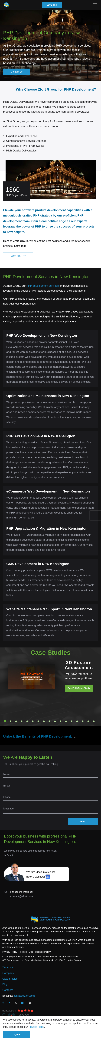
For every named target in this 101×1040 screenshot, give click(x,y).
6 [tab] (32, 721)
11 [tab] (60, 721)
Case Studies (9, 978)
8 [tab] (44, 721)
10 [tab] (55, 721)
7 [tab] (38, 721)
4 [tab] (21, 721)
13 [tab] (71, 721)
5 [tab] (27, 721)
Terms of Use (26, 951)
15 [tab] (82, 721)
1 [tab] (5, 721)
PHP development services (42, 285)
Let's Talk (52, 4)
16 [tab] (88, 721)
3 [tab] (16, 721)
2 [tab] (10, 721)
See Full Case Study (79, 688)
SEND (82, 821)
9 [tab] (49, 721)
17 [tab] (93, 721)
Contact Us (17, 71)
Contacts (7, 990)
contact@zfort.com (21, 896)
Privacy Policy (36, 1026)
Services (7, 967)
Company (8, 973)
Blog (4, 984)
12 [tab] (66, 721)
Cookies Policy (43, 951)
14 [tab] (77, 721)
